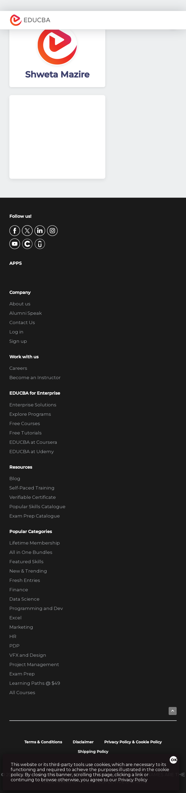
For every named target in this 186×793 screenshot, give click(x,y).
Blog (14, 478)
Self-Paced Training (32, 488)
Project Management (34, 664)
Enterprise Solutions (32, 404)
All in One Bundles (30, 552)
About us (19, 303)
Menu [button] (171, 20)
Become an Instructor (35, 377)
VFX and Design (27, 655)
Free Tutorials (25, 433)
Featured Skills (26, 561)
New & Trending (28, 571)
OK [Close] (174, 759)
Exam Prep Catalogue (34, 516)
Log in (16, 332)
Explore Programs (30, 414)
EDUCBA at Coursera (33, 442)
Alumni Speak (25, 313)
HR (12, 636)
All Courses (22, 692)
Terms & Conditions (43, 742)
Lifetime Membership (34, 543)
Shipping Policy (93, 751)
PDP (14, 645)
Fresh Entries (24, 580)
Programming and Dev (36, 608)
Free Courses (24, 423)
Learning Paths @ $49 (34, 683)
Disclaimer (83, 742)
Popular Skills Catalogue (37, 506)
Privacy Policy (133, 779)
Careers (18, 368)
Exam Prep (22, 674)
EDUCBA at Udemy (31, 451)
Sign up (18, 341)
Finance (18, 589)
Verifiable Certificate (32, 497)
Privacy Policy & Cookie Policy (133, 742)
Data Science (24, 599)
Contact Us (22, 322)
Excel (15, 617)
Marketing (21, 627)
